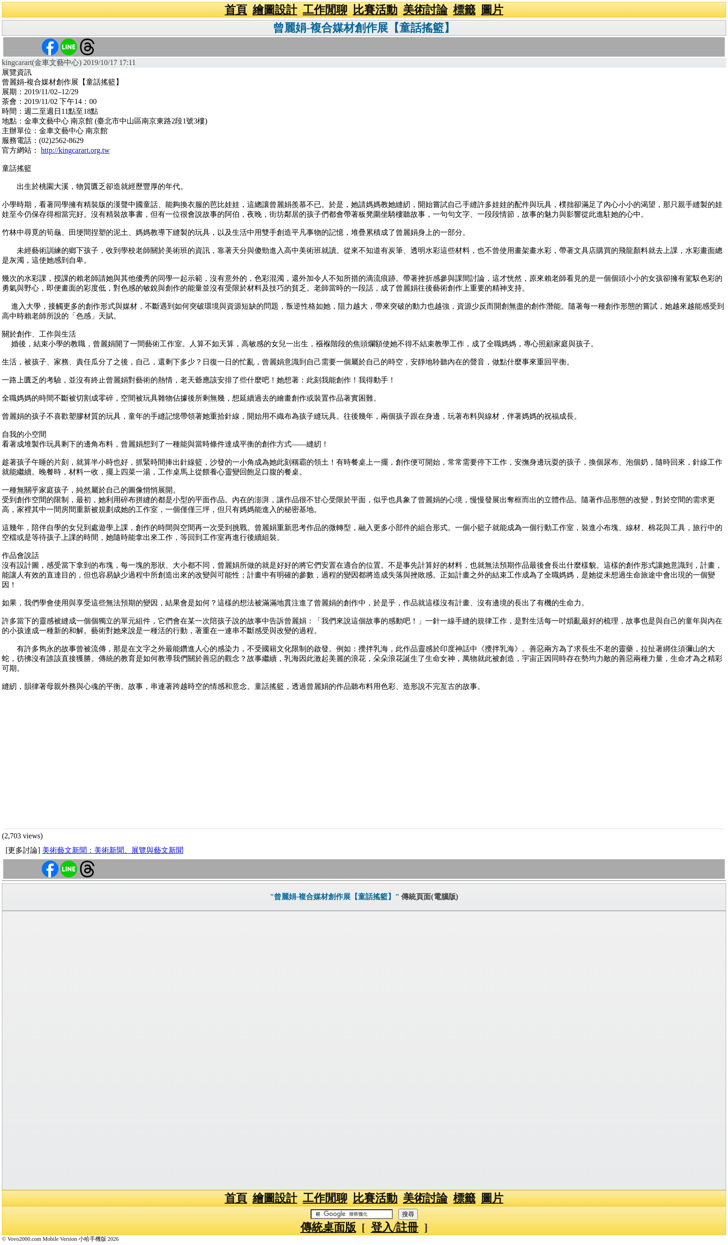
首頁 (236, 10)
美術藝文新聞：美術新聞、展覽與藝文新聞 (112, 850)
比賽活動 (375, 10)
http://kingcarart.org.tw (75, 150)
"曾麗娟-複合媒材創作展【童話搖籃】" (334, 897)
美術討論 (425, 10)
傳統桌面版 (328, 1227)
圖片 (492, 10)
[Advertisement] (364, 759)
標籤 (464, 10)
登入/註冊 (395, 1227)
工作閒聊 (325, 10)
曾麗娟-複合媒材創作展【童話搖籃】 (364, 28)
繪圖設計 (275, 10)
